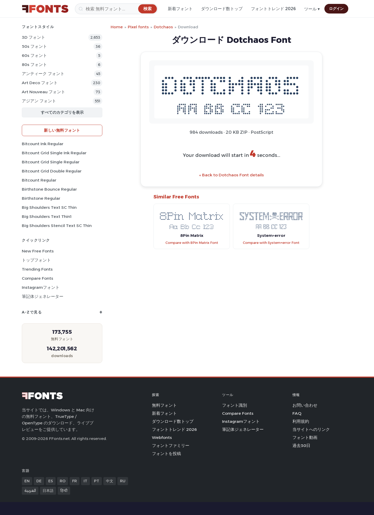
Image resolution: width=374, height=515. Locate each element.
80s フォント (34, 64)
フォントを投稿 (166, 453)
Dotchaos (163, 26)
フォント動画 (304, 437)
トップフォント (36, 260)
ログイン (336, 8)
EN (27, 481)
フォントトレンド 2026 (273, 8)
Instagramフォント (40, 287)
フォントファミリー (170, 445)
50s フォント (34, 46)
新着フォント (180, 8)
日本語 (48, 490)
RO (62, 481)
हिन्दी (64, 490)
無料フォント (164, 405)
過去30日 (301, 445)
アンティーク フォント (43, 73)
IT (85, 481)
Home (117, 26)
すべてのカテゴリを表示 (62, 112)
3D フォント (33, 37)
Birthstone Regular (41, 198)
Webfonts (162, 437)
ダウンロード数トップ (222, 8)
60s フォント (34, 55)
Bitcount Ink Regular (42, 143)
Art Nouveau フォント (43, 91)
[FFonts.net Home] (45, 9)
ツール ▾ (312, 8)
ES (50, 481)
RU (122, 481)
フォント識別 (234, 405)
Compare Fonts (37, 278)
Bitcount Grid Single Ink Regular (54, 152)
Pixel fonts (138, 26)
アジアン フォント (39, 100)
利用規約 (300, 421)
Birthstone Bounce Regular (49, 189)
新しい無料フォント (62, 130)
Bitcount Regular (39, 180)
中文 (109, 481)
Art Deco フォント (40, 82)
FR (74, 481)
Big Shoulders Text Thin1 (46, 216)
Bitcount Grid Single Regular (50, 161)
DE (39, 481)
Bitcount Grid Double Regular (52, 171)
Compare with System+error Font (271, 243)
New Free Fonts (38, 251)
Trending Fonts (37, 269)
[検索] (116, 8)
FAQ (296, 413)
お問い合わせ (304, 405)
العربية (30, 490)
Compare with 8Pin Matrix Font (191, 243)
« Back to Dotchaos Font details (231, 174)
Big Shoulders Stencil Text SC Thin (57, 225)
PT (96, 481)
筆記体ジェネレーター (42, 296)
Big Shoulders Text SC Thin (49, 207)
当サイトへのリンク (311, 429)
